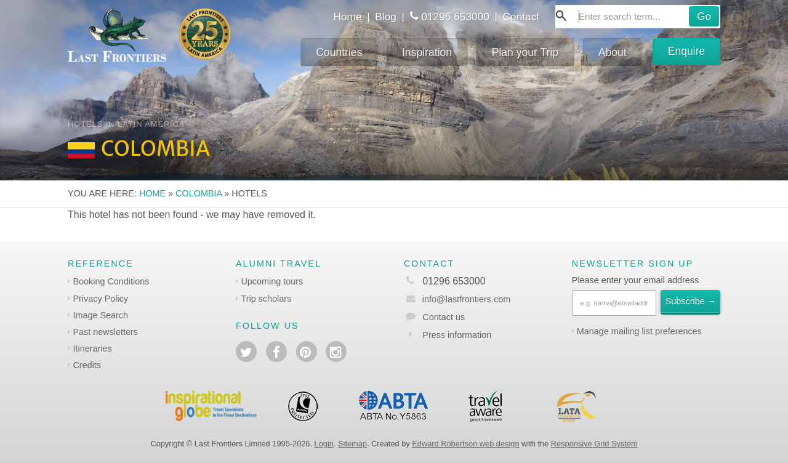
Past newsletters (105, 332)
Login (324, 443)
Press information (456, 335)
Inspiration (427, 52)
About (612, 52)
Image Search (100, 315)
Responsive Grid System (594, 443)
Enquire (687, 51)
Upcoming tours (272, 281)
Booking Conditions (111, 281)
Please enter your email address (635, 280)
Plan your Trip (525, 52)
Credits (87, 365)
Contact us (443, 317)
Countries (339, 52)
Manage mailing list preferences (639, 331)
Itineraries (92, 348)
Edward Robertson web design (465, 443)
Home (347, 16)
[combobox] (637, 16)
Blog (385, 16)
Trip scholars (266, 299)
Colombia (198, 193)
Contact (521, 16)
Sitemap (352, 443)
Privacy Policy (100, 299)
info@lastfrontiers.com (457, 299)
